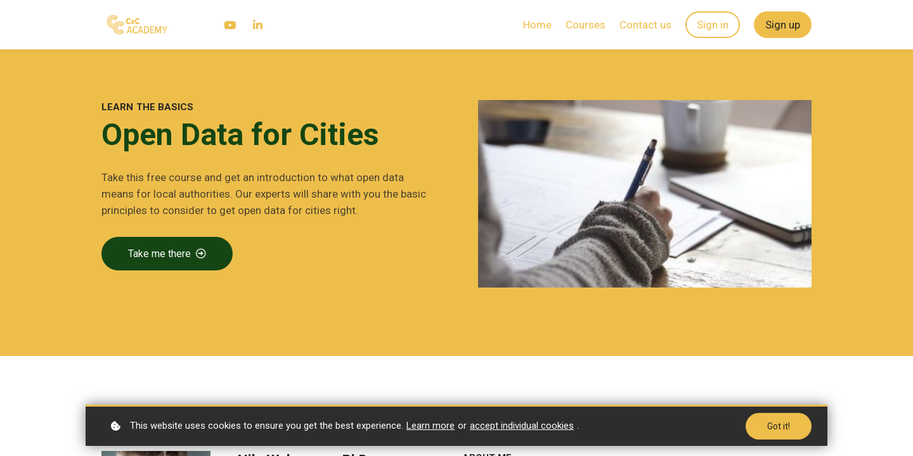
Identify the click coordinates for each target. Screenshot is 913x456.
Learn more (430, 425)
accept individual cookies (522, 425)
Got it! (778, 426)
